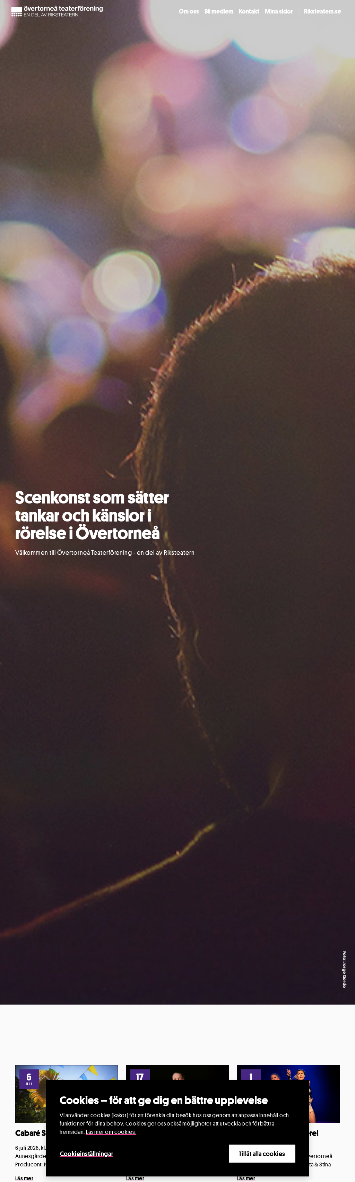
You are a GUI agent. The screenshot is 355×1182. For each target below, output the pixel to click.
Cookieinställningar (86, 1153)
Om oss (189, 11)
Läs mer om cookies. (111, 1132)
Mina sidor (279, 11)
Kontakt (249, 11)
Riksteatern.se (322, 11)
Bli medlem (219, 11)
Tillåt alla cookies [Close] (262, 1153)
